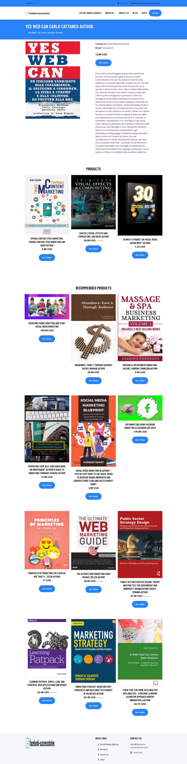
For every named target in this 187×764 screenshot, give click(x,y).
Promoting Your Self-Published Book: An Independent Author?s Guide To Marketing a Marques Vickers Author (47, 470)
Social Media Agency (90, 13)
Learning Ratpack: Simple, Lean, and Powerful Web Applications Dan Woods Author (47, 685)
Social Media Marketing (118, 43)
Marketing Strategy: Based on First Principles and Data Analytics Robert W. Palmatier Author (93, 690)
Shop (144, 13)
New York (124, 3)
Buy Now (103, 62)
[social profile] (36, 3)
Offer (155, 13)
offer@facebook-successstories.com (145, 3)
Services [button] (109, 13)
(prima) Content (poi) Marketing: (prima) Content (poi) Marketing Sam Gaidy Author (47, 242)
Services (103, 749)
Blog (135, 13)
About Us (124, 13)
